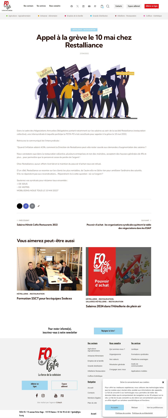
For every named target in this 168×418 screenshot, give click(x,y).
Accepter (114, 407)
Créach (59, 403)
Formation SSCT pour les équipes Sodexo (44, 298)
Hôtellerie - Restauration (84, 30)
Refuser (134, 407)
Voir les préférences (155, 407)
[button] (163, 382)
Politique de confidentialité (142, 413)
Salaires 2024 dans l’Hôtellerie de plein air (113, 306)
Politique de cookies (123, 413)
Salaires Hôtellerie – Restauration (104, 302)
